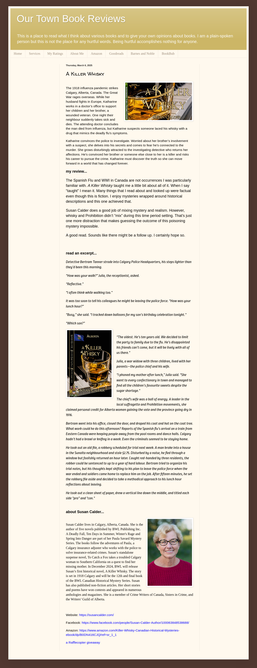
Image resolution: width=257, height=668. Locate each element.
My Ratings (55, 53)
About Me (77, 53)
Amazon (96, 53)
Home (18, 53)
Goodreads (116, 53)
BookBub (168, 53)
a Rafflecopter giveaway (83, 642)
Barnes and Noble (143, 53)
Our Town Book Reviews (71, 18)
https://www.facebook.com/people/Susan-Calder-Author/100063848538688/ (135, 622)
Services (34, 53)
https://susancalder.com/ (96, 615)
